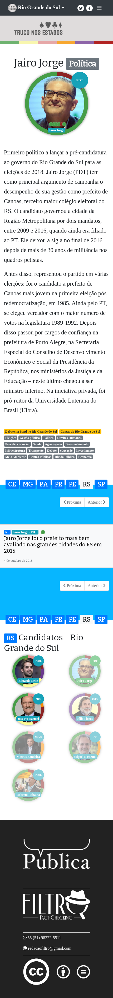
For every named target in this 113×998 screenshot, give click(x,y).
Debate (52, 450)
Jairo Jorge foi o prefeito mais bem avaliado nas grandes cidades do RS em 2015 (53, 544)
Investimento (85, 450)
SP (101, 484)
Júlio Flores (85, 719)
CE (12, 484)
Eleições (10, 438)
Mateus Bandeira (28, 757)
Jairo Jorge (84, 681)
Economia (85, 457)
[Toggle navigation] (99, 8)
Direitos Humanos (69, 438)
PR (58, 484)
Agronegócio (53, 444)
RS (87, 484)
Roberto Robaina (28, 795)
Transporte (35, 450)
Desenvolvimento (76, 444)
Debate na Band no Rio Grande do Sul (31, 431)
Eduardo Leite (28, 681)
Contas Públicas (40, 457)
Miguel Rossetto (85, 757)
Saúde (37, 444)
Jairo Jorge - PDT (25, 532)
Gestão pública (30, 438)
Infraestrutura (15, 450)
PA (44, 484)
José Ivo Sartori (28, 719)
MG (28, 484)
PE (72, 484)
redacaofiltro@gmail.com (49, 948)
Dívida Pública (65, 457)
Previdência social (17, 444)
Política (48, 438)
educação (66, 450)
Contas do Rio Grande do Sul (80, 431)
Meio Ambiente (15, 457)
